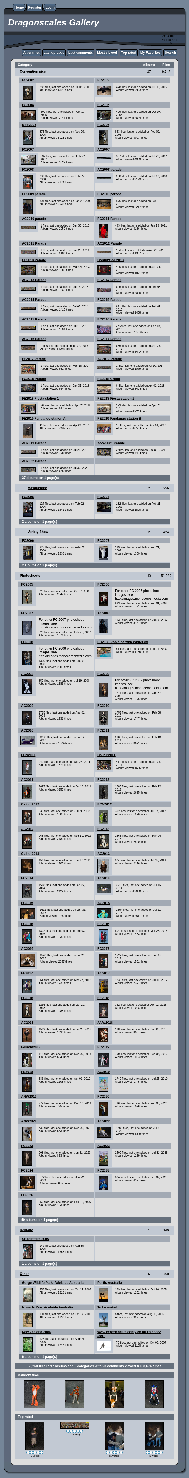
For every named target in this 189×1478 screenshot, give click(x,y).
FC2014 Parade (109, 280)
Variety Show (38, 532)
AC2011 (27, 780)
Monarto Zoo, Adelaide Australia (47, 1307)
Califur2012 (30, 804)
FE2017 (27, 973)
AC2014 (103, 878)
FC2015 (27, 903)
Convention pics (33, 71)
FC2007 (28, 150)
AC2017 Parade (109, 359)
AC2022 (103, 1121)
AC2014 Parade (34, 300)
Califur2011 (106, 755)
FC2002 (28, 80)
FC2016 (27, 924)
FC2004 (28, 105)
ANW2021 (28, 1121)
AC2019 (103, 1072)
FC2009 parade (34, 194)
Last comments (80, 53)
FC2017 (103, 949)
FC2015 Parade (109, 300)
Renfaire (26, 1230)
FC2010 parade (109, 194)
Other (24, 1274)
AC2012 (27, 829)
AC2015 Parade (34, 319)
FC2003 (103, 80)
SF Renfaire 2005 (35, 1239)
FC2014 (27, 878)
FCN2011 (28, 755)
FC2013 (103, 829)
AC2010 (27, 730)
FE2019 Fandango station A (44, 418)
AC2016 (27, 949)
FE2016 (103, 924)
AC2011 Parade (34, 243)
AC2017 (103, 973)
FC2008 (28, 169)
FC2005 (103, 105)
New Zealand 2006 (36, 1332)
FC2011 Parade (109, 219)
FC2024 (27, 1170)
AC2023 (103, 1146)
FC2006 (103, 125)
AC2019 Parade (34, 443)
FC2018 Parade (34, 379)
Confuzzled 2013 (110, 260)
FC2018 (27, 998)
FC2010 (103, 706)
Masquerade (37, 488)
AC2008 (27, 674)
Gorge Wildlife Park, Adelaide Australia (53, 1283)
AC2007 (103, 150)
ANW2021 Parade (111, 443)
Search (170, 53)
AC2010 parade (34, 219)
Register (34, 7)
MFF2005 (29, 125)
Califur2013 (30, 854)
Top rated (128, 53)
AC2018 (27, 1023)
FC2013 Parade (34, 260)
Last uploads (54, 53)
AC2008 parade (109, 169)
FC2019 (103, 1047)
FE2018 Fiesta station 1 (40, 399)
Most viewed (107, 53)
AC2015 (103, 903)
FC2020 (103, 1097)
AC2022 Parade (34, 461)
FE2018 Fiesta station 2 (115, 399)
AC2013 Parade (34, 280)
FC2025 (103, 1170)
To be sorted (107, 1307)
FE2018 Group (108, 379)
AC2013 (103, 854)
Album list (31, 53)
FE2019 (27, 1072)
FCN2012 (104, 804)
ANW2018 (105, 1023)
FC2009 (103, 674)
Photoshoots (30, 576)
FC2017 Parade (109, 339)
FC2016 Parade (109, 319)
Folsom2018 (30, 1047)
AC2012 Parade (109, 243)
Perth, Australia (109, 1283)
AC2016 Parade (34, 339)
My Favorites (150, 53)
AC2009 (27, 706)
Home (19, 7)
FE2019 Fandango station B (119, 418)
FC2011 (103, 730)
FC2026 (27, 1195)
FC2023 (27, 1146)
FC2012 (103, 780)
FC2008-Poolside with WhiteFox (122, 642)
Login (50, 7)
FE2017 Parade (34, 359)
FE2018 (103, 998)
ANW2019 (28, 1097)
